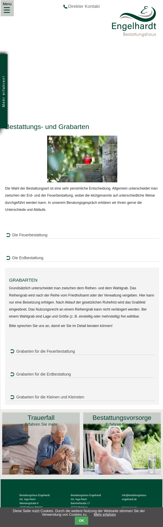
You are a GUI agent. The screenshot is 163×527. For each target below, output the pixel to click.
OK (81, 521)
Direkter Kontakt (84, 6)
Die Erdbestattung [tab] (27, 258)
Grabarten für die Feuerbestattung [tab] (45, 351)
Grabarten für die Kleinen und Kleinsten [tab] (50, 397)
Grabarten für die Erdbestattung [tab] (43, 374)
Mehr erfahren (105, 515)
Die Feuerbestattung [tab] (29, 235)
